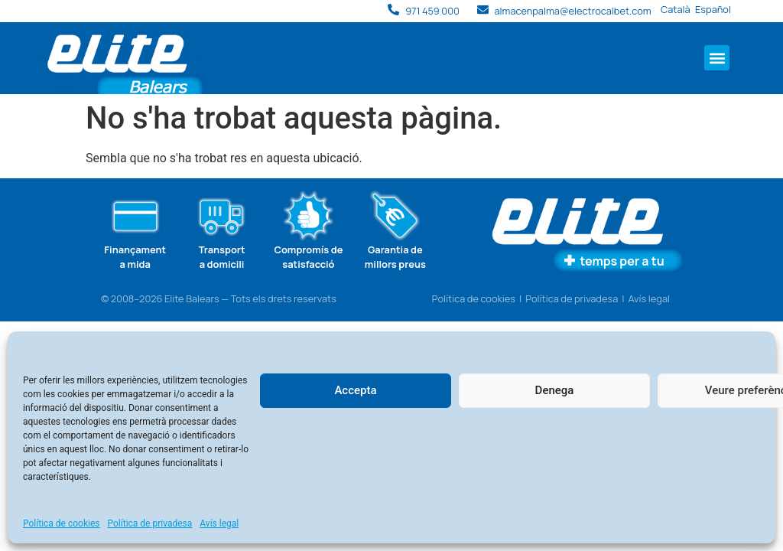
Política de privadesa (150, 523)
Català (675, 9)
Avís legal (219, 523)
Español (713, 9)
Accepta (355, 390)
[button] (716, 57)
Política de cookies (61, 523)
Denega (554, 390)
